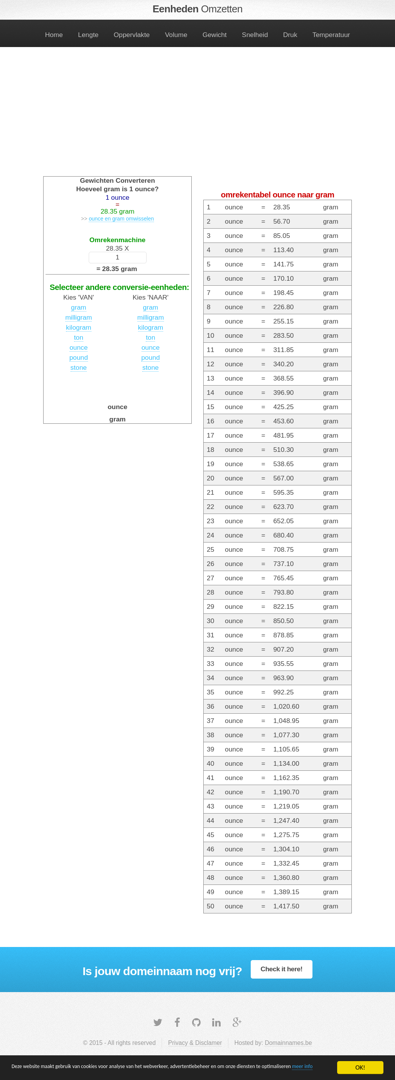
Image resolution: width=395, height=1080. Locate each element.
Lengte (88, 35)
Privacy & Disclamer (195, 1043)
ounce (78, 347)
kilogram (78, 327)
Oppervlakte (132, 35)
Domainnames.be (288, 1043)
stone (79, 367)
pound (78, 357)
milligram (78, 317)
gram (78, 307)
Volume (176, 35)
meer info (63, 1071)
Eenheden (197, 9)
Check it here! (282, 969)
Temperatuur (331, 35)
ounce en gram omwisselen (121, 219)
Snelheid (255, 35)
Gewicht (215, 35)
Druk (290, 35)
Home (54, 35)
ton (78, 337)
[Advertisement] (197, 116)
